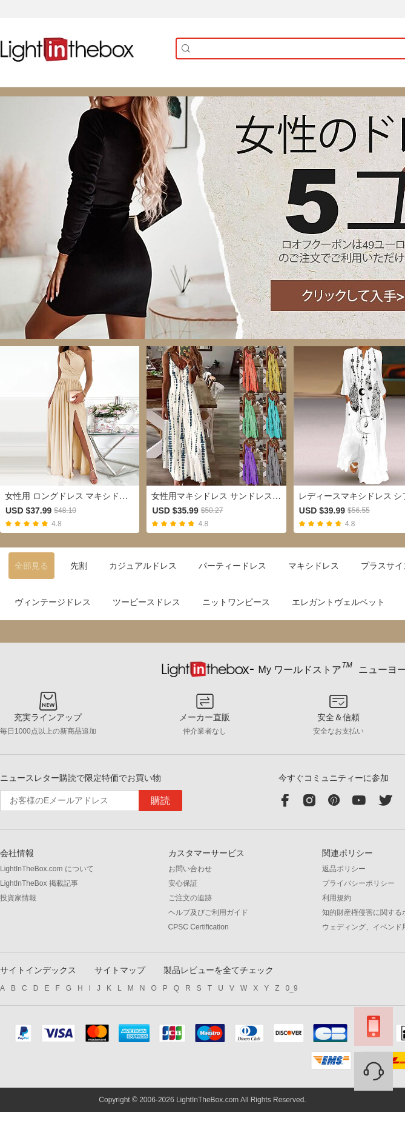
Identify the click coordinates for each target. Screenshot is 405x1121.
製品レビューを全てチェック (218, 970)
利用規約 (336, 898)
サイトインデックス (38, 970)
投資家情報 (18, 898)
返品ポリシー (344, 869)
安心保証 (182, 883)
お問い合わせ (190, 869)
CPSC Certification (198, 927)
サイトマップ (119, 970)
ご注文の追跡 (190, 898)
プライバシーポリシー (358, 883)
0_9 (292, 988)
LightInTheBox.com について (47, 869)
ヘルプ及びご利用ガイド (208, 912)
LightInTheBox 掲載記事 (39, 883)
